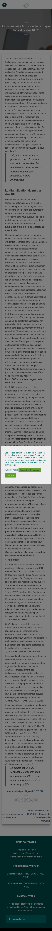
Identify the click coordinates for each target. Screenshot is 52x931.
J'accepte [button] (10, 475)
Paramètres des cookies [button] (29, 470)
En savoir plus (11, 470)
